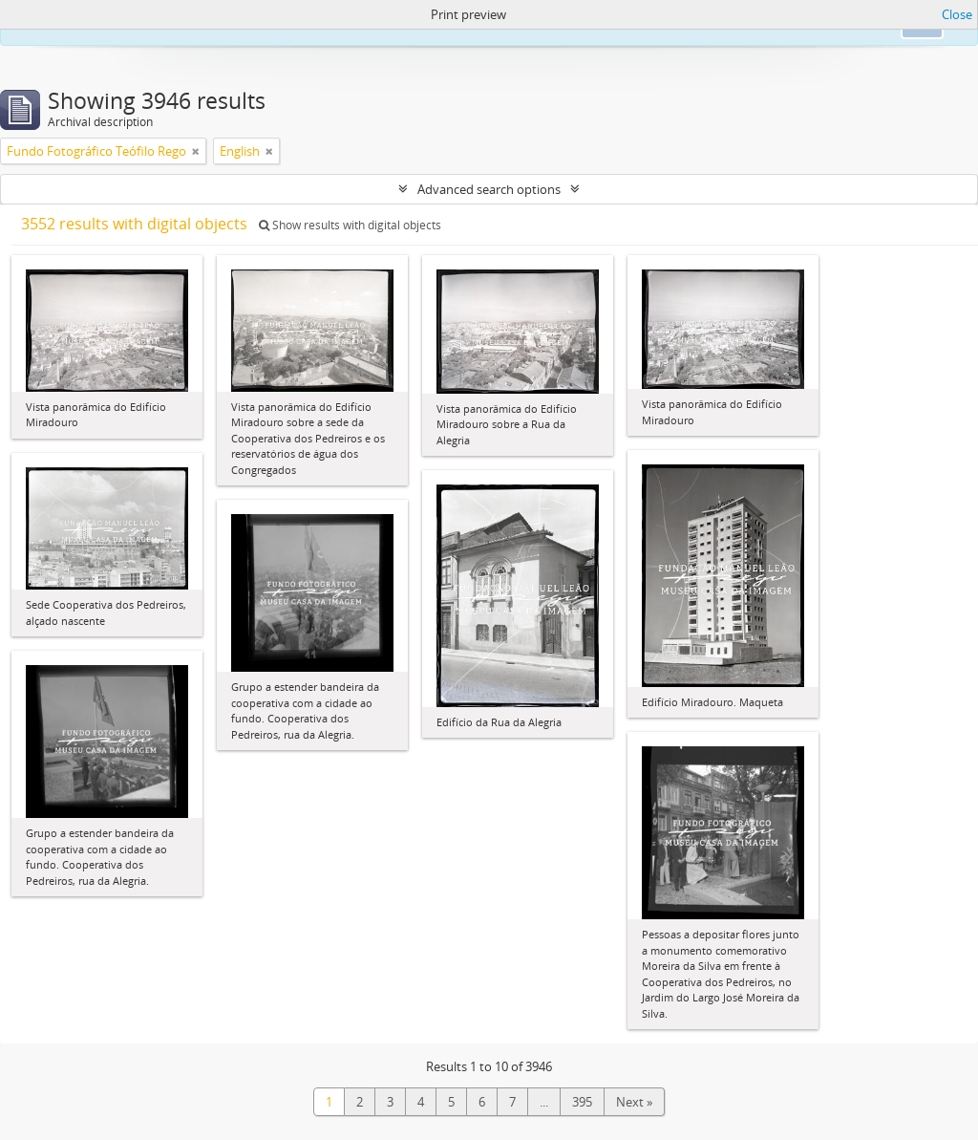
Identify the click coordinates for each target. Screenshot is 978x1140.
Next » (634, 1101)
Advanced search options (489, 189)
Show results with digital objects (350, 225)
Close (957, 14)
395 (582, 1101)
